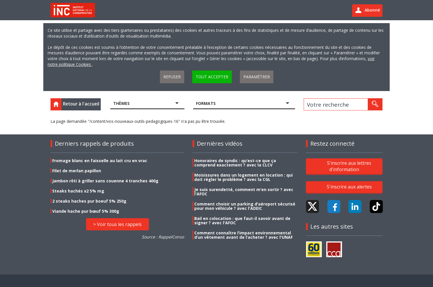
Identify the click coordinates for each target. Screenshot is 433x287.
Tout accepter (212, 76)
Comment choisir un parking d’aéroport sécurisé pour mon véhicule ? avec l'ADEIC (244, 206)
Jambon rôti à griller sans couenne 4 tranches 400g (105, 181)
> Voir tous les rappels (117, 224)
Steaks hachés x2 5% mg (78, 191)
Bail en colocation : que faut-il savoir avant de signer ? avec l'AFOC (242, 220)
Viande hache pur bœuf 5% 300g (85, 211)
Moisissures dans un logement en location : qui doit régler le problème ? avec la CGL (243, 177)
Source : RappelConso (163, 237)
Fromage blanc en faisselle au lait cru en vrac (99, 160)
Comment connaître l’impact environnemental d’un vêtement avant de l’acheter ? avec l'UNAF (243, 235)
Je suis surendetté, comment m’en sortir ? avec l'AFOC (243, 192)
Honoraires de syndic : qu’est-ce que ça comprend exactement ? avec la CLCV (235, 163)
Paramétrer (256, 76)
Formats (206, 103)
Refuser (172, 76)
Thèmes (121, 103)
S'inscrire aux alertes (349, 187)
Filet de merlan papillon (76, 170)
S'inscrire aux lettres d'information (349, 166)
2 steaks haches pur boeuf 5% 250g (89, 201)
